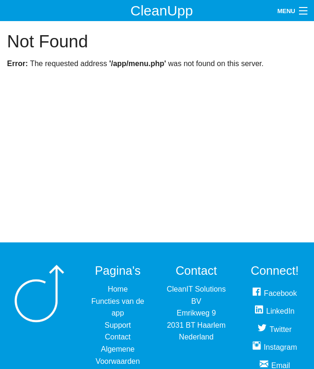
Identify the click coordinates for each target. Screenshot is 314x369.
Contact (118, 337)
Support (118, 325)
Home (118, 289)
